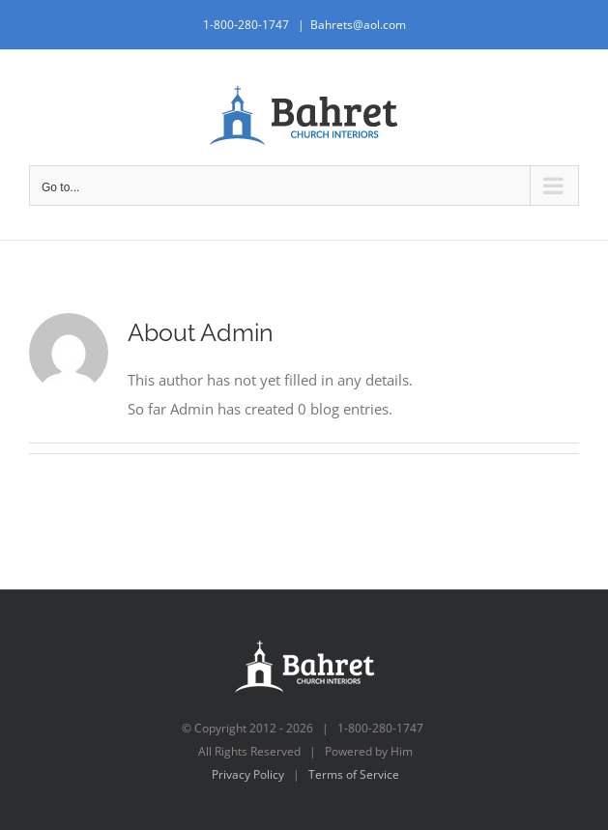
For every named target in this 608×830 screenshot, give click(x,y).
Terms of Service (353, 774)
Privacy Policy (248, 774)
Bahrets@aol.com (358, 24)
